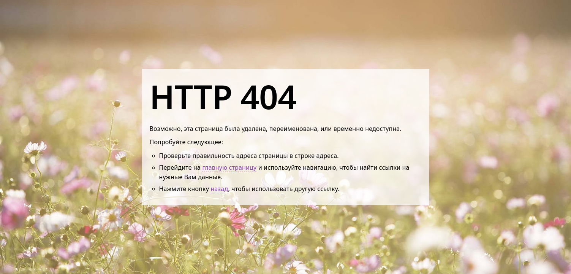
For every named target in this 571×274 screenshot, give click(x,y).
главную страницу (229, 167)
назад (219, 189)
